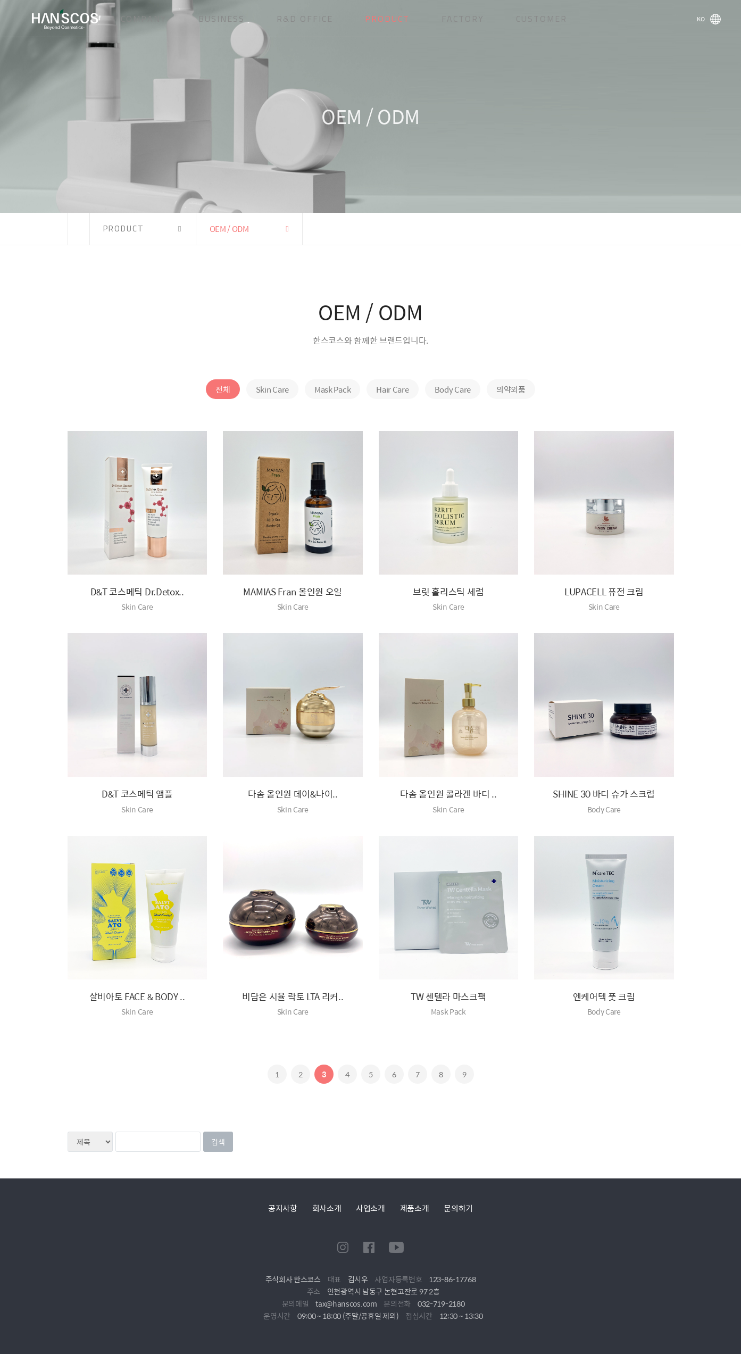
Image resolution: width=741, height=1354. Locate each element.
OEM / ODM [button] (229, 228)
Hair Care (392, 389)
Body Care (453, 389)
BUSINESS (221, 18)
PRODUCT (387, 18)
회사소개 (327, 1208)
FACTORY (463, 18)
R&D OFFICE (305, 18)
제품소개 (414, 1208)
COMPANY (143, 18)
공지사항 (282, 1208)
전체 (222, 389)
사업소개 (370, 1208)
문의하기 (458, 1208)
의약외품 (511, 389)
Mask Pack (332, 389)
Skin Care (272, 389)
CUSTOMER (541, 18)
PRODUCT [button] (123, 228)
